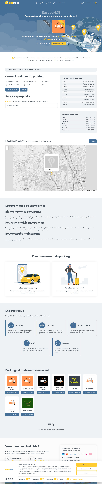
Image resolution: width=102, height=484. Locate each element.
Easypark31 (38, 69)
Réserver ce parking (59, 43)
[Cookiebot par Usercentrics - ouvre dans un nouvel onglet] (9, 481)
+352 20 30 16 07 (17, 460)
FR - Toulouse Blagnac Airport (24, 69)
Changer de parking (43, 43)
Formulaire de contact (42, 460)
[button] (51, 173)
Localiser (23, 90)
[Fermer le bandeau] (99, 465)
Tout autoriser (86, 466)
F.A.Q (48, 2)
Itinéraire (92, 141)
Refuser (87, 475)
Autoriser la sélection (86, 470)
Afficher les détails (78, 481)
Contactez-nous (58, 2)
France (11, 69)
